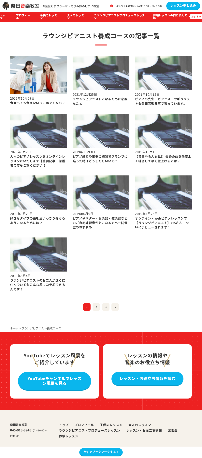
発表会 (172, 430)
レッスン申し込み (183, 5)
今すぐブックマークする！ (101, 451)
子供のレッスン (48, 16)
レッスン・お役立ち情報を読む (147, 378)
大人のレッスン (75, 16)
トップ (3, 16)
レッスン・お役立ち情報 (144, 430)
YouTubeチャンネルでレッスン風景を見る (54, 381)
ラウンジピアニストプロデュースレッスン (119, 16)
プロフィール (23, 16)
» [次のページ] (115, 307)
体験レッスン (68, 436)
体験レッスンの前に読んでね (170, 16)
